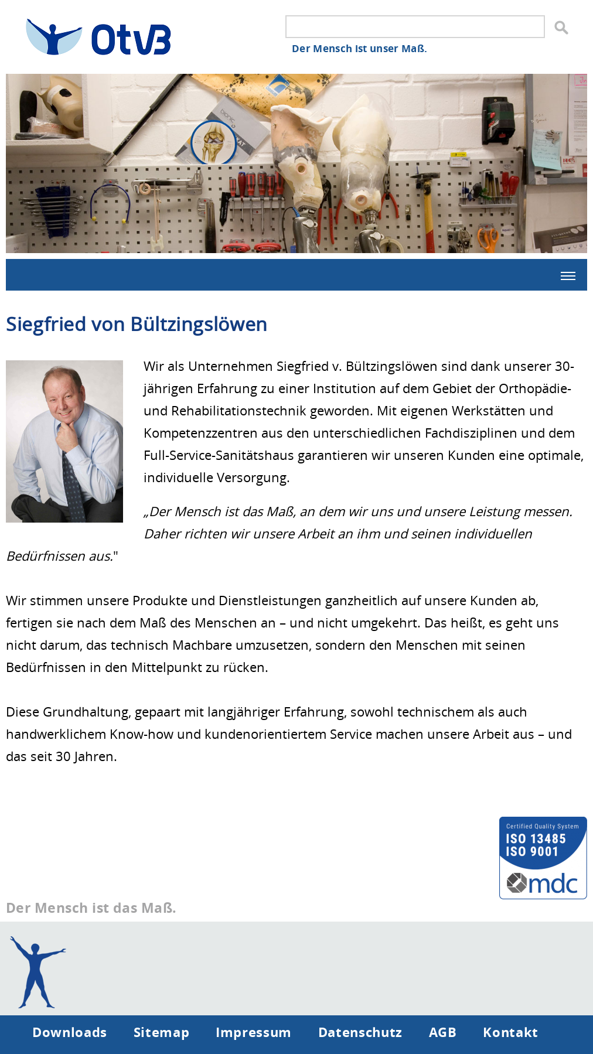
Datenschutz (360, 1032)
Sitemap (162, 1032)
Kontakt (511, 1032)
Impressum (254, 1032)
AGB (443, 1032)
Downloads (69, 1032)
